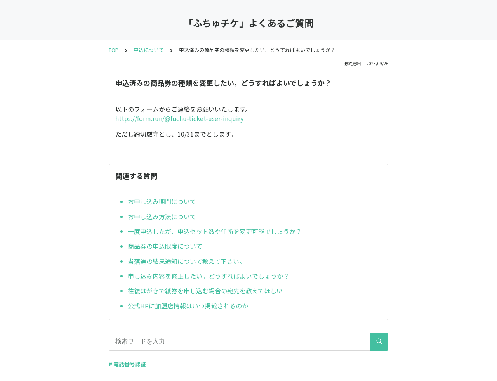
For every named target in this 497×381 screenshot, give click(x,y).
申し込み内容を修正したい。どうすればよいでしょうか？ (208, 276)
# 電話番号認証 (127, 364)
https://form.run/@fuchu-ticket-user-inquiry (179, 118)
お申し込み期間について (162, 201)
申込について (149, 50)
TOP (113, 50)
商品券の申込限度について (165, 246)
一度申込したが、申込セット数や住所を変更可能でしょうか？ (215, 231)
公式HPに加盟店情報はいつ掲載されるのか (188, 305)
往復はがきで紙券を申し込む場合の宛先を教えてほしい (205, 290)
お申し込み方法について (162, 216)
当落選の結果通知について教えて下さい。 (186, 261)
